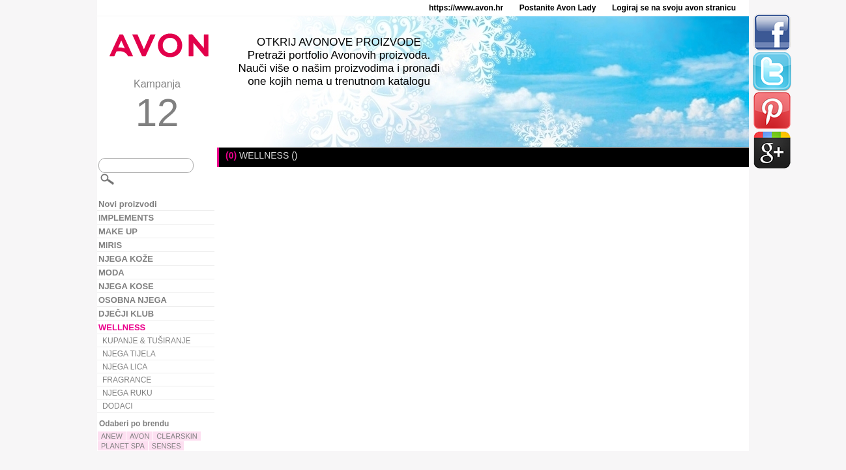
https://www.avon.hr (466, 7)
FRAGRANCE (126, 379)
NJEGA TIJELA (129, 353)
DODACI (117, 406)
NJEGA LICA (124, 366)
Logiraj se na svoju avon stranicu (674, 7)
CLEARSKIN (176, 436)
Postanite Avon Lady (557, 7)
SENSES (166, 446)
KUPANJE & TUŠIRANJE (146, 340)
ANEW (112, 436)
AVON (139, 436)
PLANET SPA (123, 446)
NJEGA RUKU (127, 393)
